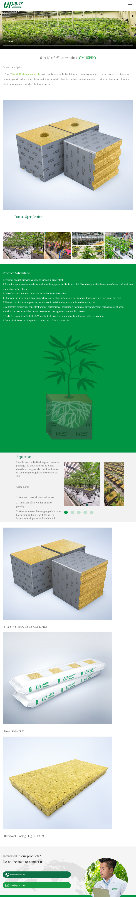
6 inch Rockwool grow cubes (26, 74)
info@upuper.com (15, 885)
